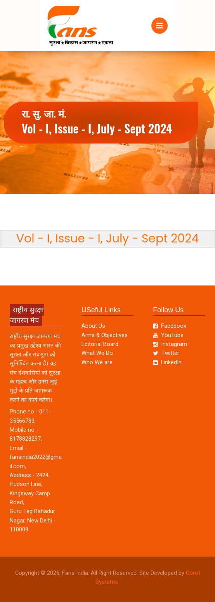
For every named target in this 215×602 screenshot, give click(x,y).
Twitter (166, 352)
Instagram (170, 344)
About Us (93, 325)
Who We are (97, 362)
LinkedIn (167, 362)
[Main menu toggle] (159, 25)
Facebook (169, 325)
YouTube (168, 335)
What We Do (97, 352)
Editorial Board (99, 344)
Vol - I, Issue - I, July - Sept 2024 (107, 238)
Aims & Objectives (104, 335)
